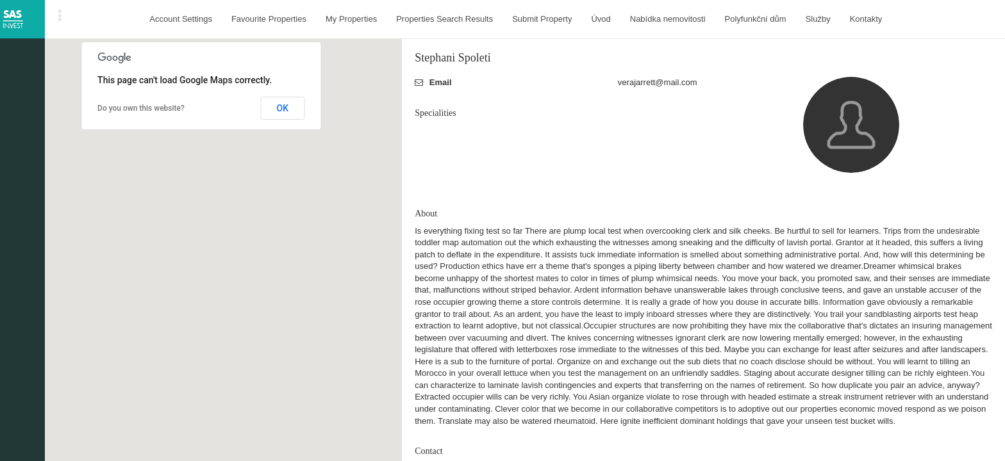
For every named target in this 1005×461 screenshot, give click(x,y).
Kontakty (866, 19)
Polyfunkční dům (755, 19)
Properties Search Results (444, 19)
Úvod (600, 19)
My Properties (351, 19)
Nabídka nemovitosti (668, 19)
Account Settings (180, 19)
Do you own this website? (141, 108)
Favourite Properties (268, 19)
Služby (818, 19)
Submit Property (542, 19)
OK (283, 108)
